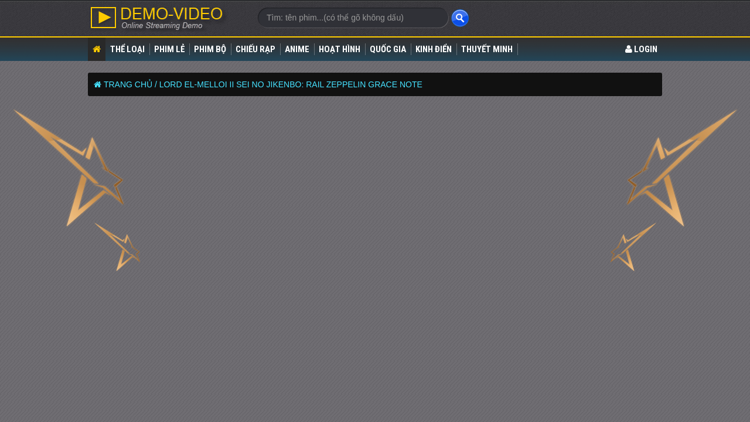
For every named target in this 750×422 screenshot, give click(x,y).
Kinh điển (433, 49)
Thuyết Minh (487, 49)
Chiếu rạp (255, 49)
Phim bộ (210, 49)
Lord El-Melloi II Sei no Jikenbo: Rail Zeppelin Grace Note (290, 84)
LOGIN (641, 49)
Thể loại (127, 49)
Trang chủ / (130, 84)
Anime (297, 49)
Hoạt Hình (339, 49)
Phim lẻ (169, 49)
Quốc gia (388, 49)
